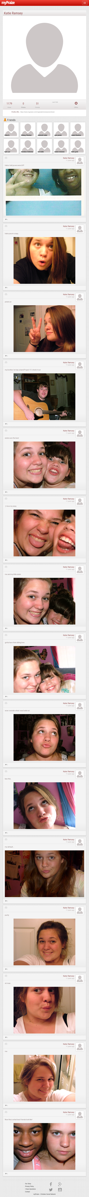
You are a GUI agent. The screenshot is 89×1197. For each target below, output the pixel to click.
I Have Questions (30, 1189)
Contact (27, 1192)
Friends (10, 120)
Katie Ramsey (68, 158)
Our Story (28, 1184)
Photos (23, 107)
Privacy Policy (29, 1186)
